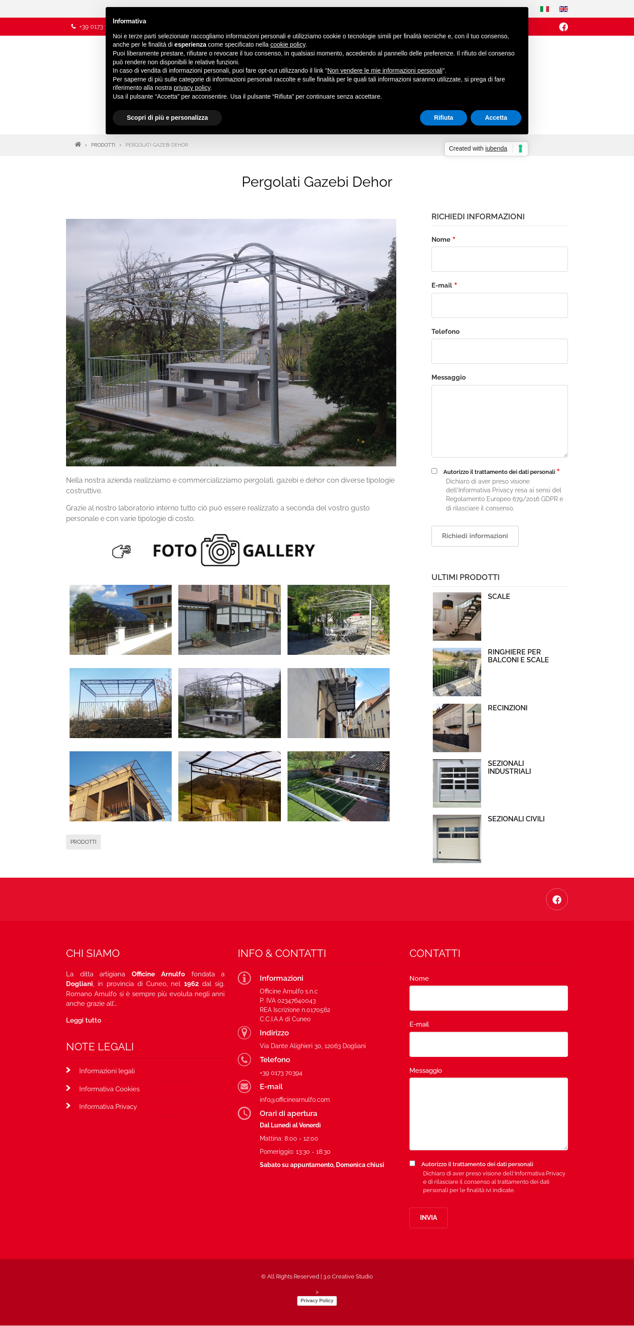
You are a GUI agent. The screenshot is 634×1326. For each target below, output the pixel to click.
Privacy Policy (317, 1300)
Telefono (445, 332)
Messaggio (448, 377)
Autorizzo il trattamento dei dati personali (499, 472)
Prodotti (83, 842)
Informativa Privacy (108, 1107)
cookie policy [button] (287, 44)
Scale (499, 597)
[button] (121, 619)
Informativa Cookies (109, 1089)
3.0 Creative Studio (348, 1276)
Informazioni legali (107, 1071)
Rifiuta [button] (443, 117)
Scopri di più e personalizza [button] (167, 117)
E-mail (441, 285)
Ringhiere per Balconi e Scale (518, 656)
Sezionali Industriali (509, 768)
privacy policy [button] (192, 87)
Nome (440, 240)
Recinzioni (507, 708)
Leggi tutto (83, 1020)
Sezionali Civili (516, 819)
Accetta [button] (496, 117)
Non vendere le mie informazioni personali (384, 70)
